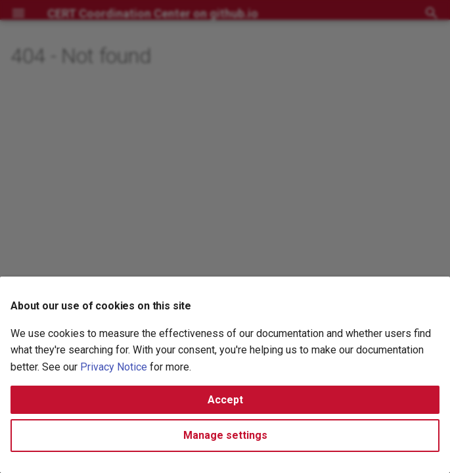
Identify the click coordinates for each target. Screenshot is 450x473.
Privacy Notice (113, 367)
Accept (225, 400)
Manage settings (225, 435)
